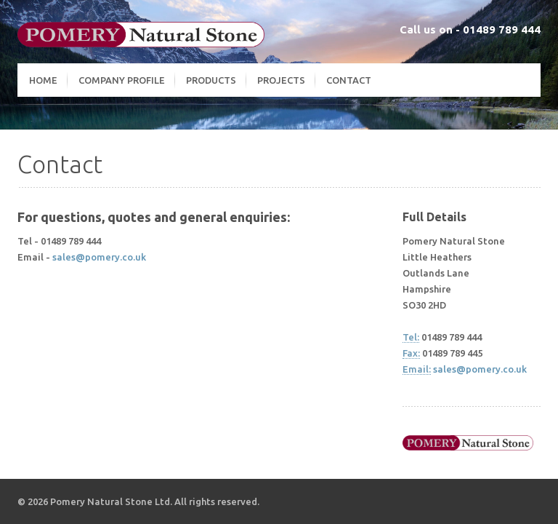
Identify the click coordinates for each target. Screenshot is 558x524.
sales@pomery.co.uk (99, 257)
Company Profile (121, 80)
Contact (348, 80)
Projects (281, 80)
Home (43, 80)
